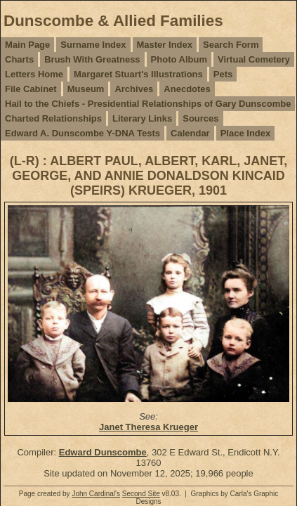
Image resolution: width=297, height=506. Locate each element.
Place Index (245, 133)
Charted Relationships (53, 118)
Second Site (141, 494)
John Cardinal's (96, 494)
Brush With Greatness (92, 59)
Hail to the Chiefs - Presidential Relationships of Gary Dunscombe (148, 103)
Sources (200, 118)
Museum (86, 89)
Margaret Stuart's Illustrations (138, 74)
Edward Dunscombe (103, 452)
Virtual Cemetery (254, 59)
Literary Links (142, 118)
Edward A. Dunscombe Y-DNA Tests (82, 133)
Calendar (190, 133)
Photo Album (179, 59)
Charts (19, 59)
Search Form (230, 44)
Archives (133, 89)
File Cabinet (31, 89)
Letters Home (34, 74)
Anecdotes (187, 89)
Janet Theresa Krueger (148, 427)
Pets (222, 74)
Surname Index (93, 44)
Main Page (27, 44)
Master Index (164, 44)
